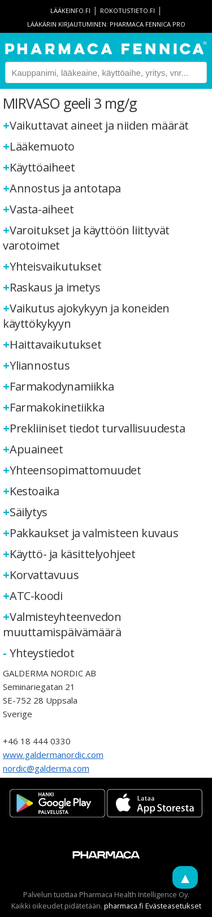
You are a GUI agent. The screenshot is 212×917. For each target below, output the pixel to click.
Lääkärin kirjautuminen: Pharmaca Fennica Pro (106, 24)
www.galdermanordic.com (53, 754)
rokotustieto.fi (127, 10)
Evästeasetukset (173, 906)
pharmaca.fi (124, 906)
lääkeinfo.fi (70, 10)
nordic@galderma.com (46, 768)
